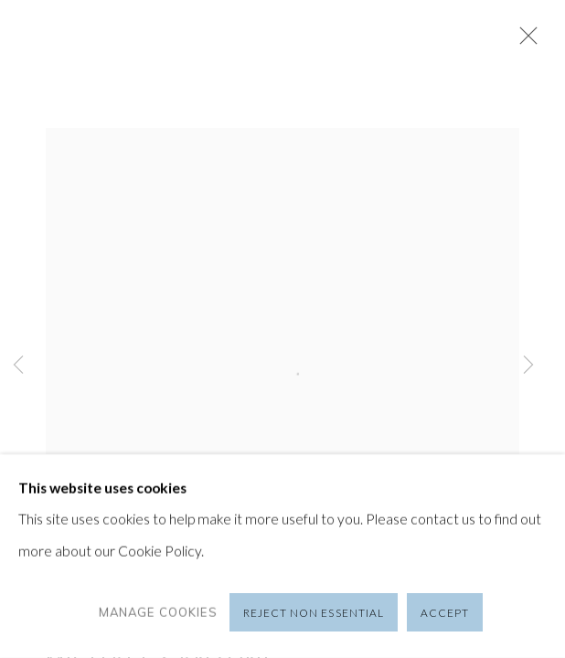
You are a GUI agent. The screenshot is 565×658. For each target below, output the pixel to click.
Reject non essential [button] (313, 613)
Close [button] (524, 41)
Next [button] (528, 365)
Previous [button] (18, 365)
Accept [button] (445, 613)
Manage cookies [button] (158, 612)
